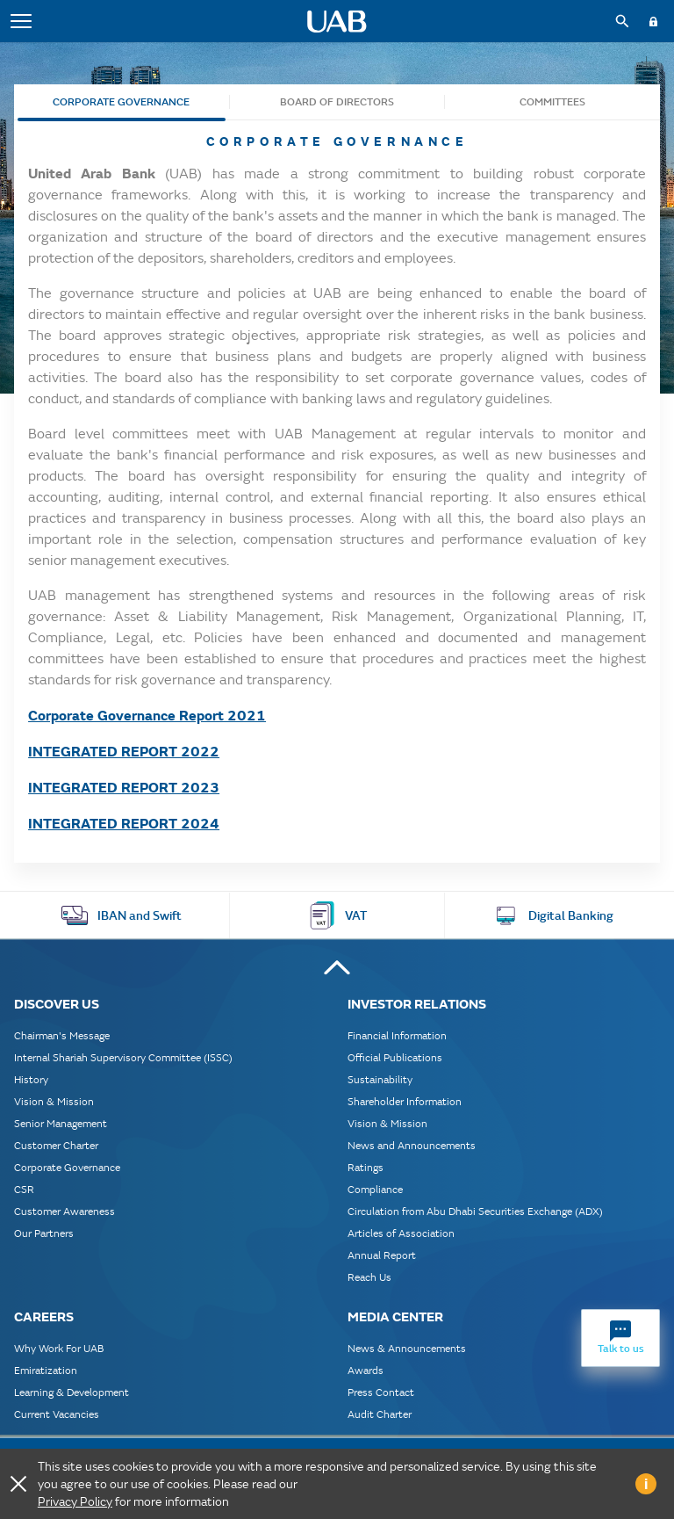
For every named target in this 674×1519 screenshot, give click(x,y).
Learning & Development (71, 1392)
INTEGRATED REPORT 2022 (123, 751)
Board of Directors (337, 102)
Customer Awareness (64, 1211)
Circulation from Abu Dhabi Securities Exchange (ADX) (475, 1211)
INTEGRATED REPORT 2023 (123, 787)
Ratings (366, 1167)
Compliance (375, 1189)
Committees (552, 102)
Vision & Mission (54, 1101)
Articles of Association (401, 1233)
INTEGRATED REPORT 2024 (123, 823)
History (31, 1079)
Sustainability (380, 1079)
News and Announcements (412, 1145)
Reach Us (369, 1277)
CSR (24, 1189)
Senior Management (60, 1123)
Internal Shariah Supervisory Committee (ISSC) (123, 1057)
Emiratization (45, 1370)
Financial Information (397, 1035)
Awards (366, 1370)
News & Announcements (407, 1348)
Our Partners (44, 1233)
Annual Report (382, 1255)
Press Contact (381, 1392)
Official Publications (395, 1057)
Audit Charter (380, 1414)
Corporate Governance (121, 102)
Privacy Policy (75, 1501)
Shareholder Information (405, 1101)
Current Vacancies (56, 1414)
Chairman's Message (62, 1035)
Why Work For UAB (59, 1348)
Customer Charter (56, 1145)
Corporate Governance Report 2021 (147, 715)
